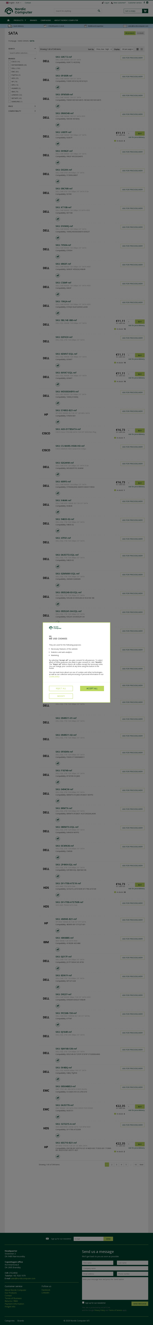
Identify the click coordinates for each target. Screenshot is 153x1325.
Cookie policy (54, 676)
